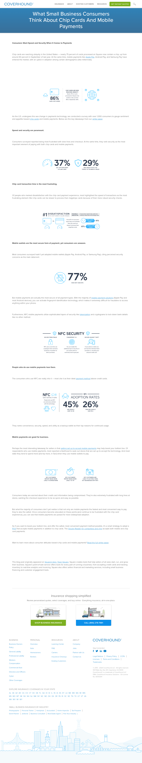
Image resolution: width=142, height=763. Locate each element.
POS (14, 528)
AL (10, 693)
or (56, 696)
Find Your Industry (69, 714)
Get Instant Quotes (120, 4)
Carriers (54, 652)
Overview (34, 644)
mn (84, 693)
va (85, 696)
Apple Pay (90, 57)
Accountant (51, 711)
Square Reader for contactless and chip (85, 528)
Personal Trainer (28, 711)
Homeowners (35, 652)
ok (53, 696)
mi (80, 693)
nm (35, 696)
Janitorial (25, 714)
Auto (32, 648)
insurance (59, 4)
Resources (102, 4)
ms (10, 696)
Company (76, 644)
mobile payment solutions (102, 297)
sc (65, 696)
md (73, 693)
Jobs (74, 648)
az (16, 693)
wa (10, 699)
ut (79, 696)
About (70, 4)
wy (21, 699)
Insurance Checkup (59, 656)
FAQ (53, 648)
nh (28, 696)
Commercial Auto (15, 667)
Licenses (96, 659)
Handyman (40, 711)
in (54, 693)
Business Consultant (38, 714)
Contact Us (77, 656)
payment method (83, 378)
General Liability (15, 651)
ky (63, 693)
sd (69, 696)
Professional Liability (16, 656)
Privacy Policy (111, 656)
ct (30, 693)
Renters (33, 656)
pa (60, 696)
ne (21, 696)
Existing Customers (59, 661)
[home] (18, 3)
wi (18, 699)
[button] (59, 4)
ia (57, 693)
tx (75, 696)
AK (13, 693)
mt (18, 696)
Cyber (11, 676)
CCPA (122, 656)
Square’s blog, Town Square (57, 562)
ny (38, 696)
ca (23, 693)
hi (46, 693)
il (52, 693)
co (26, 693)
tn (72, 696)
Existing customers (85, 4)
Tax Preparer (76, 711)
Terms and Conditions (111, 659)
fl (40, 693)
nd (45, 696)
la (66, 693)
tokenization (85, 314)
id (49, 693)
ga (43, 693)
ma (77, 693)
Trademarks (97, 662)
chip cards (34, 119)
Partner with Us (78, 652)
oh (49, 696)
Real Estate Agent (54, 714)
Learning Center (58, 644)
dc (33, 693)
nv (24, 696)
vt (82, 696)
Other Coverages (15, 680)
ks (60, 693)
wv (14, 699)
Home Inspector (63, 711)
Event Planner (14, 714)
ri (62, 696)
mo (14, 696)
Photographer (14, 711)
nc (42, 696)
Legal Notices (98, 656)
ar (20, 693)
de (37, 693)
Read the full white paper (98, 542)
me (70, 693)
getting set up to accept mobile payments (78, 448)
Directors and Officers (17, 672)
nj (31, 696)
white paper (97, 119)
